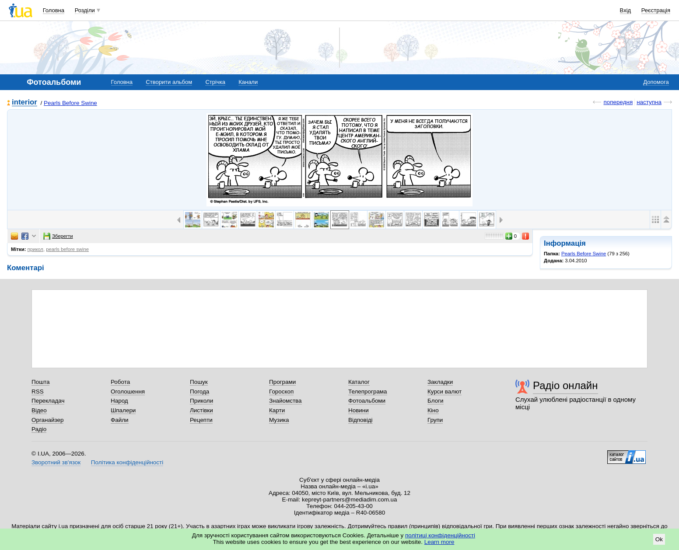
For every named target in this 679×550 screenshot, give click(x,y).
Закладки (440, 382)
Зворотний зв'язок (56, 462)
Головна (53, 10)
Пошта (40, 382)
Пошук (199, 382)
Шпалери (123, 410)
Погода (199, 391)
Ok (659, 539)
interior (24, 102)
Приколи (201, 400)
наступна (649, 102)
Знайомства (285, 400)
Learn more (439, 542)
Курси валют (444, 391)
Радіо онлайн (565, 385)
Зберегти (58, 236)
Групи (435, 420)
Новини (358, 410)
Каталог (359, 382)
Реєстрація (655, 10)
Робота (120, 382)
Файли (120, 420)
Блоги (435, 400)
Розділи (85, 10)
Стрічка (215, 82)
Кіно (433, 410)
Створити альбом (169, 82)
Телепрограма (367, 391)
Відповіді (360, 420)
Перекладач (48, 400)
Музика (279, 420)
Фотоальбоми (366, 400)
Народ (119, 400)
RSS (38, 391)
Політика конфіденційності (127, 462)
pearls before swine (67, 249)
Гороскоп (281, 391)
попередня (618, 102)
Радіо (39, 429)
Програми (282, 382)
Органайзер (47, 420)
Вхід (625, 10)
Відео (39, 410)
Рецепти (201, 420)
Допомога (655, 82)
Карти (277, 410)
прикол (35, 249)
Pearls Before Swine (70, 103)
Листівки (201, 410)
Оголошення (128, 391)
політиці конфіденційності (440, 535)
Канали (248, 82)
